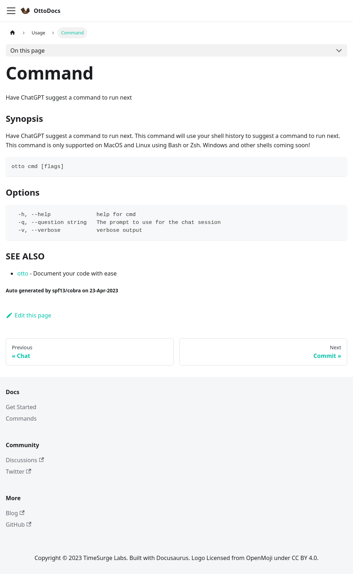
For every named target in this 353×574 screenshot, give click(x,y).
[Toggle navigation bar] (11, 10)
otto (22, 273)
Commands (21, 418)
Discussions (25, 460)
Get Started (21, 407)
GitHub (18, 524)
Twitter (18, 471)
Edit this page (28, 315)
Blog (15, 513)
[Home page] (12, 32)
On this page (27, 50)
